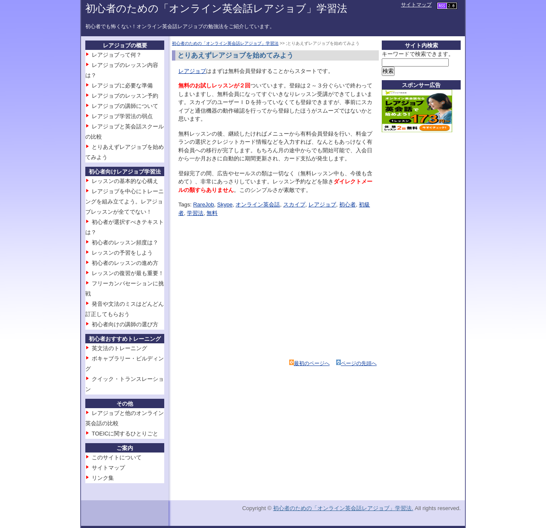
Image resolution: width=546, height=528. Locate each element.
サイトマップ (416, 5)
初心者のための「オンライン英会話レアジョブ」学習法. (343, 508)
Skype (224, 204)
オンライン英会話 (257, 204)
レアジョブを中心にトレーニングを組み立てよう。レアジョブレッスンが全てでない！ (124, 201)
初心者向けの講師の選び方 (125, 324)
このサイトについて (117, 457)
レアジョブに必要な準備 (122, 85)
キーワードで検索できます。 (418, 54)
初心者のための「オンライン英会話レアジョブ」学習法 (216, 8)
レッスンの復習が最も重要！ (128, 273)
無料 (212, 213)
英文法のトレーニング (119, 348)
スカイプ (294, 204)
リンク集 (103, 478)
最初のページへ (312, 363)
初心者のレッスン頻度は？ (125, 242)
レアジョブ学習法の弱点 (122, 116)
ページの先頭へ (359, 363)
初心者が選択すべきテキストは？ (124, 227)
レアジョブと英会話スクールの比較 (124, 131)
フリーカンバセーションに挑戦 (124, 288)
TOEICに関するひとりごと (125, 433)
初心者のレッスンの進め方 (125, 263)
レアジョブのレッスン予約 (125, 96)
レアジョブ (192, 71)
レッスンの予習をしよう (122, 252)
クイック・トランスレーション (124, 384)
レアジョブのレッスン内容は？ (121, 70)
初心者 (347, 204)
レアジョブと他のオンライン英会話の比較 (124, 418)
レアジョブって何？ (117, 55)
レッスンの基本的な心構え (125, 181)
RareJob (203, 204)
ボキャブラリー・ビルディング (124, 363)
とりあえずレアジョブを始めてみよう (124, 152)
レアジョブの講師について (125, 106)
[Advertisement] (254, 277)
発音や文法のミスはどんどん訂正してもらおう (124, 309)
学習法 (195, 213)
